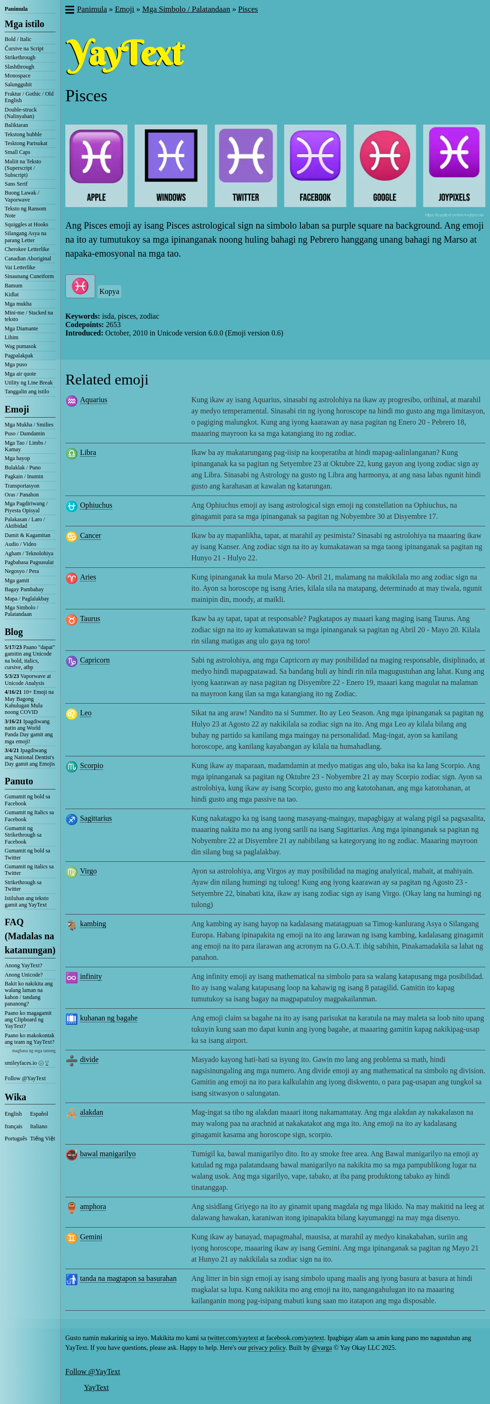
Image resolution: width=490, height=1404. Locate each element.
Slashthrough (19, 66)
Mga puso (16, 364)
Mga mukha (18, 303)
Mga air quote (20, 373)
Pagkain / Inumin (24, 476)
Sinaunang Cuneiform (29, 276)
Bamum (13, 285)
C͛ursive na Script (24, 48)
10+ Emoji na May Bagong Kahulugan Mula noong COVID (29, 702)
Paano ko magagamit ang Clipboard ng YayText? (28, 1020)
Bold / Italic (18, 39)
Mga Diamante (21, 328)
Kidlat (12, 294)
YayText (96, 1387)
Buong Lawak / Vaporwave (22, 196)
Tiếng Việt (43, 1138)
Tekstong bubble (23, 134)
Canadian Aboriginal (28, 258)
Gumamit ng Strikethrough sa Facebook (23, 835)
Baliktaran (16, 125)
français (13, 1126)
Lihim (11, 337)
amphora (93, 1206)
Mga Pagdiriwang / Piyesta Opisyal (26, 506)
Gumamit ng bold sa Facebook (27, 799)
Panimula (16, 9)
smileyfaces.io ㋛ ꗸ (27, 1063)
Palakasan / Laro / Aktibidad (25, 522)
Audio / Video (20, 544)
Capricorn (95, 660)
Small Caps (17, 152)
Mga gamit (17, 580)
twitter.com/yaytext (233, 1337)
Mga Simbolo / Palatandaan (21, 610)
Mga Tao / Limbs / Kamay (25, 446)
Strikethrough (20, 57)
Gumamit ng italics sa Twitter (29, 869)
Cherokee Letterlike (27, 249)
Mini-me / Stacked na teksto (29, 315)
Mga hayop (17, 458)
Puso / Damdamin (25, 433)
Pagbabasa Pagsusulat (29, 562)
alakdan (91, 1112)
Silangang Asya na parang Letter (25, 236)
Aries (88, 577)
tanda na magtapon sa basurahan (128, 1278)
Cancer (90, 535)
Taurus (90, 618)
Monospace (17, 75)
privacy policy (267, 1347)
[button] (69, 11)
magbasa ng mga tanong (34, 1050)
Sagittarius (96, 818)
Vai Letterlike (20, 267)
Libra (88, 452)
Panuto (19, 781)
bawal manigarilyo (108, 1154)
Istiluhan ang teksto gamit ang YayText (27, 901)
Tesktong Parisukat (26, 143)
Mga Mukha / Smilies (29, 424)
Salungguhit (18, 84)
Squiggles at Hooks (26, 224)
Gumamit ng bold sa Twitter (27, 853)
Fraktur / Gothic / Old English (29, 97)
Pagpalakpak (19, 355)
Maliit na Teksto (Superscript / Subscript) (23, 168)
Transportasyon (22, 485)
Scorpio (91, 765)
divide (89, 1059)
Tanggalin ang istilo (27, 391)
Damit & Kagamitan (27, 535)
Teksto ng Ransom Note (25, 211)
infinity (91, 976)
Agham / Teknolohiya (29, 553)
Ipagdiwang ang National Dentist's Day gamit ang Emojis (30, 757)
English (13, 1114)
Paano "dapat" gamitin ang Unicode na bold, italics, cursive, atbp (30, 657)
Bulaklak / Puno (23, 467)
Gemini (91, 1237)
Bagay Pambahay (24, 589)
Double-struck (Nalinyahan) (21, 112)
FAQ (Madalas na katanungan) (30, 936)
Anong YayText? (23, 965)
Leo (85, 713)
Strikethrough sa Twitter (23, 885)
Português (16, 1138)
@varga (322, 1347)
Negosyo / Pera (22, 571)
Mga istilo (24, 24)
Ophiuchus (96, 505)
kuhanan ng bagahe (109, 1018)
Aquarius (93, 400)
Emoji (17, 409)
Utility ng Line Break (29, 382)
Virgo (88, 871)
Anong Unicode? (24, 974)
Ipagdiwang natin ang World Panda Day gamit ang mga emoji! (29, 731)
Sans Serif (16, 184)
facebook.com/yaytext (295, 1337)
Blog (14, 632)
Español (39, 1114)
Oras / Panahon (22, 494)
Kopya (109, 291)
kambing (93, 924)
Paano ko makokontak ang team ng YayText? (30, 1038)
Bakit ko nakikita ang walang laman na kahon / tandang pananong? (29, 993)
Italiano (39, 1126)
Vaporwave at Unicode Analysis (28, 679)
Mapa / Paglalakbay (27, 598)
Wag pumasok (20, 346)
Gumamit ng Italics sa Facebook (29, 815)
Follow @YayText (25, 1078)
